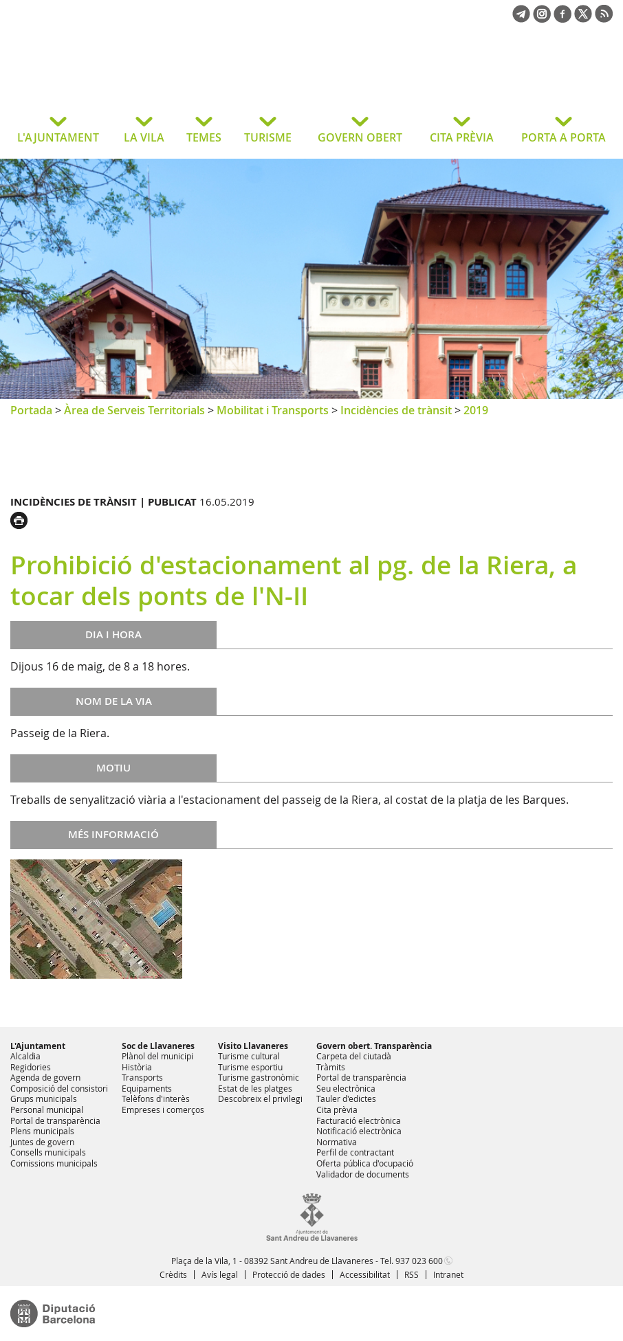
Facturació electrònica (358, 1120)
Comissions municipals (54, 1163)
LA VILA (144, 137)
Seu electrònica (345, 1088)
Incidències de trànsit (396, 410)
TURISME (268, 137)
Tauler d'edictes (346, 1098)
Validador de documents (362, 1174)
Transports (142, 1077)
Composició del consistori (59, 1088)
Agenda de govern (45, 1077)
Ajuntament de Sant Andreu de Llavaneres (120, 78)
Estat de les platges (255, 1088)
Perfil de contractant (355, 1152)
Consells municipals (48, 1152)
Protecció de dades (288, 1274)
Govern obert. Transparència (374, 1046)
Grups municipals (43, 1098)
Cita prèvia (337, 1109)
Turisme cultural (249, 1055)
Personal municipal (46, 1109)
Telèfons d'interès (156, 1098)
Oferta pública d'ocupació (364, 1163)
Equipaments (147, 1088)
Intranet (448, 1274)
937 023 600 (419, 1260)
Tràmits (330, 1066)
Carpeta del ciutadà (353, 1055)
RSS (411, 1274)
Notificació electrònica (359, 1130)
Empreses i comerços (163, 1109)
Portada (31, 410)
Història (137, 1066)
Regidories (30, 1066)
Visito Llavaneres (253, 1046)
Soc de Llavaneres (158, 1046)
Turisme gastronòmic (258, 1077)
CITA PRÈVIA (462, 137)
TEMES (203, 137)
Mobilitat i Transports (273, 410)
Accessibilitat (365, 1274)
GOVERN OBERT (360, 137)
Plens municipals (42, 1130)
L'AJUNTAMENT (58, 137)
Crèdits (173, 1274)
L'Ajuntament (37, 1046)
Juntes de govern (42, 1141)
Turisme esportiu (250, 1066)
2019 (475, 410)
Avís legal (219, 1274)
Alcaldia (25, 1055)
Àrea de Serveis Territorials (134, 410)
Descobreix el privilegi (260, 1098)
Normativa (336, 1141)
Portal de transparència (55, 1120)
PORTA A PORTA (563, 137)
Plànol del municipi (157, 1055)
